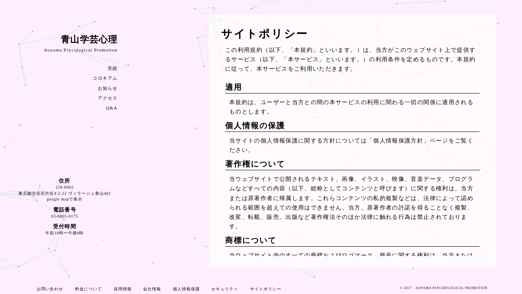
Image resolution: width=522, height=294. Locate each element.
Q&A (111, 107)
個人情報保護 (186, 289)
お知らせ (107, 88)
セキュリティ (224, 289)
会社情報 (152, 289)
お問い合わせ (50, 289)
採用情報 (123, 289)
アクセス (107, 98)
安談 (112, 68)
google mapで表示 (65, 199)
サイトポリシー (265, 289)
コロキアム (105, 78)
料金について (88, 289)
